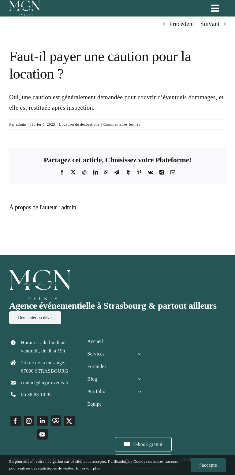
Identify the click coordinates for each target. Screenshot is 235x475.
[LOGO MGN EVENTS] (24, 3)
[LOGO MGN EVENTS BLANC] (39, 273)
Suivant (210, 23)
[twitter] (69, 421)
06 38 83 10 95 (36, 394)
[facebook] (15, 421)
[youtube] (42, 434)
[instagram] (29, 421)
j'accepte (208, 465)
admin (21, 124)
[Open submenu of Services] (139, 354)
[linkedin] (42, 421)
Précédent (181, 23)
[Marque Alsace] (56, 420)
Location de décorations (79, 124)
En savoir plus (88, 468)
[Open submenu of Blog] (139, 379)
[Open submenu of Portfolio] (139, 391)
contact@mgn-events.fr (45, 382)
